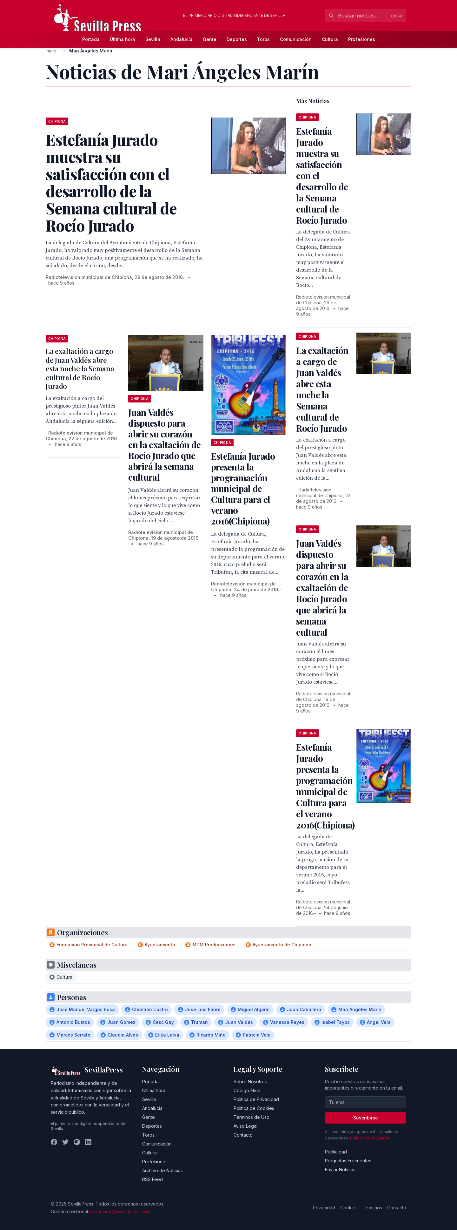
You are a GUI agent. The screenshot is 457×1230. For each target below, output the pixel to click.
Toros (263, 39)
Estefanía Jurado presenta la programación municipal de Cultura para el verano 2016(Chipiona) (243, 488)
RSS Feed (152, 1179)
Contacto (243, 1135)
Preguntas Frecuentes (348, 1160)
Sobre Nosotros (250, 1081)
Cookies (349, 1207)
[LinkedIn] (88, 1142)
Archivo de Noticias (162, 1170)
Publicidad (336, 1151)
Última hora (122, 39)
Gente (209, 39)
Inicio (51, 50)
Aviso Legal (245, 1126)
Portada (91, 39)
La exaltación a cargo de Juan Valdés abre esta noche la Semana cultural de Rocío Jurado (80, 368)
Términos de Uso (251, 1117)
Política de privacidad (370, 1138)
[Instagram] (77, 1142)
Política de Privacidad (256, 1099)
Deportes (237, 39)
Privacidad (324, 1207)
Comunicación (296, 39)
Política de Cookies (254, 1108)
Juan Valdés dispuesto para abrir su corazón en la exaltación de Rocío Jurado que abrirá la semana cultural (164, 444)
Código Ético (247, 1090)
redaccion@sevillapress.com (120, 1211)
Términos (372, 1207)
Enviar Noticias (340, 1169)
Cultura (330, 39)
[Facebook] (54, 1142)
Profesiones (361, 39)
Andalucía (181, 39)
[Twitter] (65, 1142)
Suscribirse (365, 1117)
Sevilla (152, 39)
